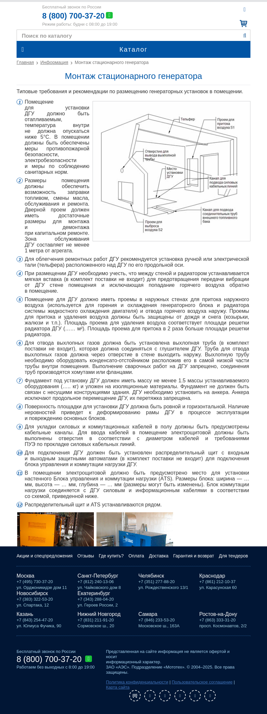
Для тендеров (233, 555)
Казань (25, 614)
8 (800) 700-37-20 (73, 15)
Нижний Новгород (99, 614)
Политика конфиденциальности (137, 682)
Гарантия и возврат (193, 555)
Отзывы (85, 555)
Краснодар (212, 576)
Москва (25, 576)
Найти (244, 35)
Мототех (25, 15)
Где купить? (111, 555)
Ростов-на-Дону (218, 614)
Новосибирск (32, 593)
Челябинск (151, 576)
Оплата (136, 555)
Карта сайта (117, 687)
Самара (147, 614)
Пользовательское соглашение (202, 682)
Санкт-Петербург (98, 576)
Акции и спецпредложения (44, 555)
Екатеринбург (94, 593)
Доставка (158, 555)
